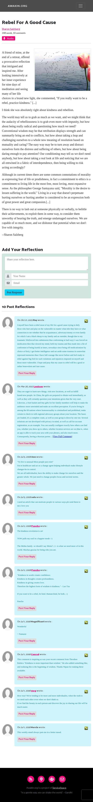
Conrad (35, 654)
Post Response (14, 292)
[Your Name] (49, 276)
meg (33, 691)
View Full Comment (62, 436)
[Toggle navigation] (80, 6)
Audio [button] (8, 38)
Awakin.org (17, 5)
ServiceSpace (59, 787)
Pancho (35, 526)
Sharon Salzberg (11, 28)
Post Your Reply (27, 373)
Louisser (38, 387)
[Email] (49, 283)
